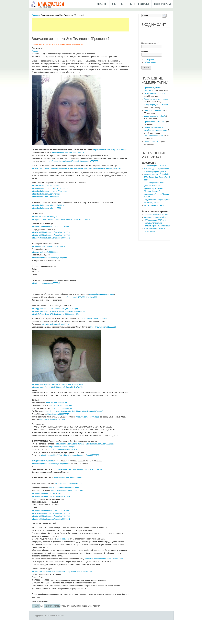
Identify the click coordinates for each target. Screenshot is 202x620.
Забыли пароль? (150, 62)
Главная (35, 15)
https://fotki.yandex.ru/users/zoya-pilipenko (49, 258)
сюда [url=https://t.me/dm (154, 110)
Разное (35, 51)
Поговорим (162, 4)
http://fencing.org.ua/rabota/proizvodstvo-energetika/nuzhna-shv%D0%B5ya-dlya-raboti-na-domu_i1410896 (76, 168)
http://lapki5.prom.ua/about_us (44, 216)
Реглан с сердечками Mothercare (157, 226)
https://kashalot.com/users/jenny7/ (46, 185)
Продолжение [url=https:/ (154, 122)
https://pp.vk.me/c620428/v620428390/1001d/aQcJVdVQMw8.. (58, 384)
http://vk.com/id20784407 (92, 411)
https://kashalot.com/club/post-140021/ (48, 205)
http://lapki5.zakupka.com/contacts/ (68, 469)
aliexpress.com (63, 539)
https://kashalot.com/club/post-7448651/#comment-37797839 (72, 161)
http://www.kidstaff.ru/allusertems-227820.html (51, 496)
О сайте (101, 4)
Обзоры (118, 4)
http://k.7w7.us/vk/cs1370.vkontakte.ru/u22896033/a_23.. (55, 314)
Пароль (145, 51)
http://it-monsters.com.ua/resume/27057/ (48, 571)
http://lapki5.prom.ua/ (93, 469)
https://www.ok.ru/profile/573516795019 (48, 246)
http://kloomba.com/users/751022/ (70, 444)
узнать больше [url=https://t (155, 116)
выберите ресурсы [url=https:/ (156, 105)
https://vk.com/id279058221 (87, 417)
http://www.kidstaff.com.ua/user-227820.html (50, 226)
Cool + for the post (151, 141)
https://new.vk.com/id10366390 (103, 327)
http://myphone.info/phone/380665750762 (81, 455)
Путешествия (139, 4)
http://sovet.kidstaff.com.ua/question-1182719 (51, 232)
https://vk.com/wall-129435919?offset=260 (79, 297)
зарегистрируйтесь (52, 606)
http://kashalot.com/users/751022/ (100, 444)
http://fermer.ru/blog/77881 (52, 455)
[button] (143, 31)
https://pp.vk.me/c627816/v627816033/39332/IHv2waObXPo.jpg (58, 311)
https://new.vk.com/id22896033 (45, 252)
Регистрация (149, 60)
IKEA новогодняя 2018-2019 (155, 166)
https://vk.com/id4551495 (62, 405)
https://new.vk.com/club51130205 (68, 478)
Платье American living (153, 223)
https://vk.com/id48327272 (58, 414)
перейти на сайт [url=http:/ (154, 93)
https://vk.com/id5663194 (61, 408)
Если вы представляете (153, 136)
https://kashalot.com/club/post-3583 (46, 208)
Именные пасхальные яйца (155, 217)
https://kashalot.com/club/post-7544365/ (109, 150)
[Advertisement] (84, 24)
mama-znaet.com (51, 4)
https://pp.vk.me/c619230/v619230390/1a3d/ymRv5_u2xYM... (57, 387)
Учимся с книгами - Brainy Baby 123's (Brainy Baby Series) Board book (157, 177)
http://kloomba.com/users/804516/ (63, 449)
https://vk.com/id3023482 (56, 403)
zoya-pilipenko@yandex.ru (43, 461)
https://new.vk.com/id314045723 (55, 324)
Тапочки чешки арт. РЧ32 (154, 205)
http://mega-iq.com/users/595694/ (46, 283)
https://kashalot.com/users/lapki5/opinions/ (49, 191)
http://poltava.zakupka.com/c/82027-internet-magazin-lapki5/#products (61, 219)
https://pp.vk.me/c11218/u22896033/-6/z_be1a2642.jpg (55, 308)
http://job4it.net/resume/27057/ (79, 571)
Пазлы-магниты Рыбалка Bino (156, 215)
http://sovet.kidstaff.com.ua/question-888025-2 (51, 238)
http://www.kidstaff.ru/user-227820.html (67, 491)
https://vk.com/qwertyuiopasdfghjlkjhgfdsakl (63, 411)
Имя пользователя (150, 43)
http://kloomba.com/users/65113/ (68, 483)
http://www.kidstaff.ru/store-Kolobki (46, 493)
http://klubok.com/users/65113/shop (64, 488)
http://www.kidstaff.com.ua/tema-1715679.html (104, 559)
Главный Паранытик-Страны (101, 294)
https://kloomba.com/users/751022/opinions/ (50, 188)
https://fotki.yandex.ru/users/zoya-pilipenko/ (50, 464)
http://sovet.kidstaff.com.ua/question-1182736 (51, 235)
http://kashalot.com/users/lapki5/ (62, 447)
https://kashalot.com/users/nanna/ (46, 194)
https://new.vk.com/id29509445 (52, 420)
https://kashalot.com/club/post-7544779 (68, 153)
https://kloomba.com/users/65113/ (46, 197)
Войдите (35, 606)
